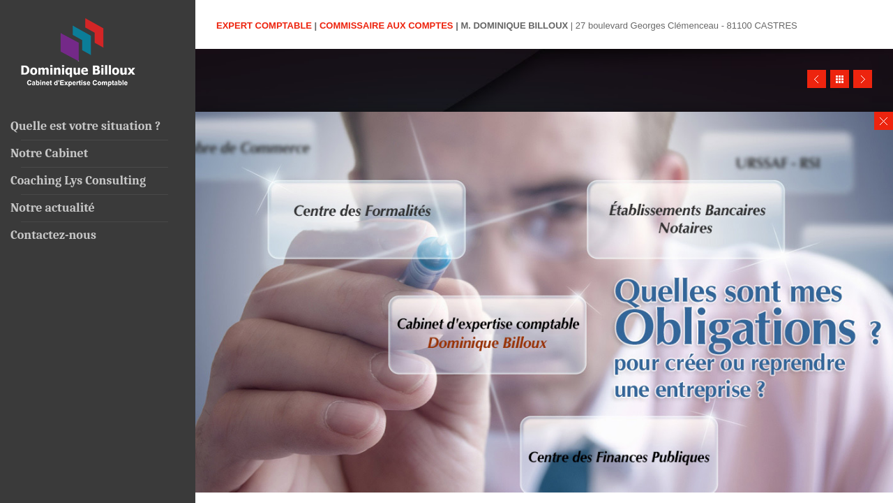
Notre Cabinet (49, 153)
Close (883, 121)
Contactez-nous (53, 235)
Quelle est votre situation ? (85, 126)
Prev (816, 79)
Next (862, 79)
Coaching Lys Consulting (78, 180)
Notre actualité (52, 208)
